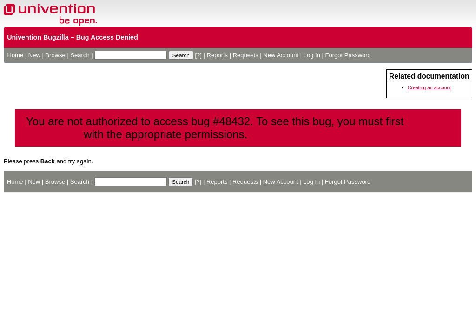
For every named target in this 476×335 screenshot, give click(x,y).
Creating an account (429, 87)
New (34, 55)
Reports (217, 55)
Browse (55, 55)
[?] (198, 55)
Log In (312, 55)
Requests (245, 55)
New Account (280, 55)
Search (79, 55)
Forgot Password (348, 55)
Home (15, 55)
